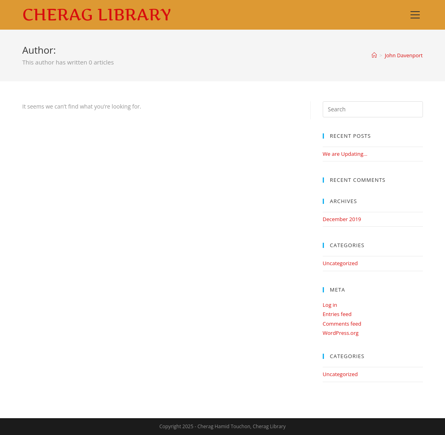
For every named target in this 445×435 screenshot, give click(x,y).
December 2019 (342, 219)
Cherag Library (96, 14)
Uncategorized (340, 263)
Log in (330, 304)
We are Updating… (345, 153)
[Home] (374, 55)
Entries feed (337, 314)
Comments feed (342, 323)
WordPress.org (341, 332)
